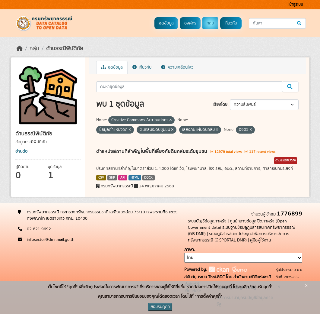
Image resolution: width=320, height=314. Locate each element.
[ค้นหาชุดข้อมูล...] (277, 23)
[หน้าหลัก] (20, 49)
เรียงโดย (220, 105)
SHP (112, 177)
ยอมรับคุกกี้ (160, 307)
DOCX (148, 177)
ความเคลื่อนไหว (177, 67)
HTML (135, 177)
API (122, 177)
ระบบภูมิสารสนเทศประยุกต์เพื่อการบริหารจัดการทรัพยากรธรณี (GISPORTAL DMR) (238, 237)
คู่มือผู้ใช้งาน (260, 240)
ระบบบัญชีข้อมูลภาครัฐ (207, 221)
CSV (101, 177)
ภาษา (189, 250)
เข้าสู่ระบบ (295, 5)
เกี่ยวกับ (230, 23)
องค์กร (190, 23)
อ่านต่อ (21, 151)
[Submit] (299, 23)
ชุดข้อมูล (166, 23)
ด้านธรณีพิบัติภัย (64, 49)
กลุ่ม (210, 23)
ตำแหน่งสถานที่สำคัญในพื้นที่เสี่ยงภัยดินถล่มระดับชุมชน (152, 151)
